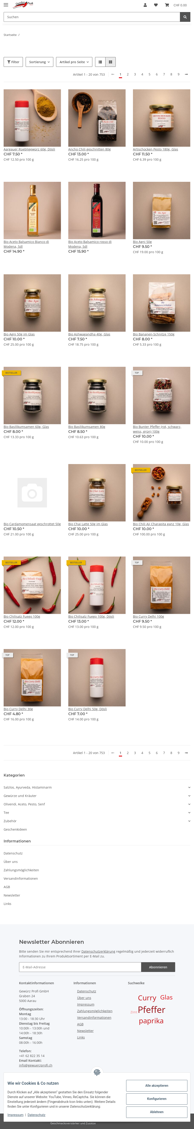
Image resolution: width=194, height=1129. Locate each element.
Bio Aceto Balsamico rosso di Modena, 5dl (90, 244)
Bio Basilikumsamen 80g (86, 427)
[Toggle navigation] (6, 3)
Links (7, 904)
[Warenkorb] (175, 5)
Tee (6, 812)
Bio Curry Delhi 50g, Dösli (87, 709)
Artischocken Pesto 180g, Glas (155, 149)
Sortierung (37, 62)
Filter (13, 62)
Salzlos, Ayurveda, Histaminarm (28, 787)
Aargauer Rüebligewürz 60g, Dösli (29, 149)
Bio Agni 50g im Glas (19, 334)
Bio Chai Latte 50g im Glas (88, 524)
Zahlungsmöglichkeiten (21, 870)
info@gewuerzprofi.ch (35, 1065)
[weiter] (186, 74)
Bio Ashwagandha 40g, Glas (89, 334)
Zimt (133, 1012)
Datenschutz (13, 853)
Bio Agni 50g (142, 242)
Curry (147, 997)
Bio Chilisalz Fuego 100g (22, 616)
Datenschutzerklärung (98, 951)
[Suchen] (92, 17)
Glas (166, 997)
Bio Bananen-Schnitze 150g (153, 334)
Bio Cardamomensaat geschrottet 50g (32, 524)
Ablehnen (153, 1110)
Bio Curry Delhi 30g (18, 709)
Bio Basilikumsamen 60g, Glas (26, 427)
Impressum (85, 1004)
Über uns (11, 861)
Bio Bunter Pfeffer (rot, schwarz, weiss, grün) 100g (157, 429)
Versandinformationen (21, 878)
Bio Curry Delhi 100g (148, 616)
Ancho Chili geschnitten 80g (89, 149)
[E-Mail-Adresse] (80, 967)
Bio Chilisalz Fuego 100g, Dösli (91, 616)
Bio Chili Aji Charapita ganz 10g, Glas (161, 524)
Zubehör (10, 821)
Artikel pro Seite (72, 62)
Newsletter (12, 895)
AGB (7, 887)
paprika (151, 1020)
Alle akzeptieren (153, 1083)
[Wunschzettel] (155, 5)
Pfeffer (151, 1009)
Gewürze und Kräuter (20, 796)
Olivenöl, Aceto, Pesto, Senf (24, 804)
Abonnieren (158, 967)
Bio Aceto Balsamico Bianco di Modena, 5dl (26, 244)
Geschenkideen (15, 829)
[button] (145, 5)
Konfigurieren (153, 1097)
